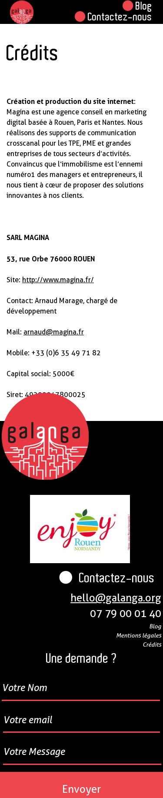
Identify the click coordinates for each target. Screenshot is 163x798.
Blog (137, 6)
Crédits (152, 644)
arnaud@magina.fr (53, 332)
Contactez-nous (113, 17)
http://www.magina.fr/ (58, 280)
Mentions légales (138, 635)
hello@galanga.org (115, 597)
